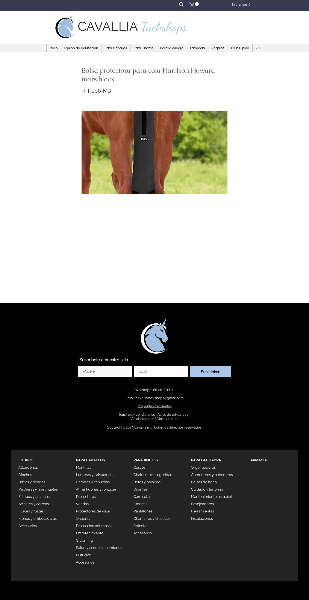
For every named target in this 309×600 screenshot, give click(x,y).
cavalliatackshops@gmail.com (160, 398)
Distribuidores (167, 419)
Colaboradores (142, 419)
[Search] (181, 4)
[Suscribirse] (210, 371)
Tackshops (164, 27)
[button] (194, 4)
